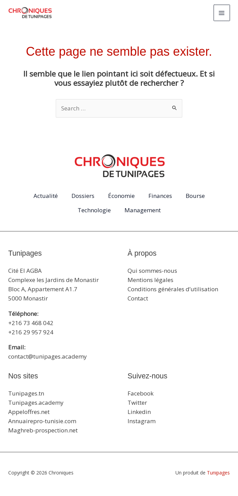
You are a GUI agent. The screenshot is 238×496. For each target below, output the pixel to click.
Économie (121, 196)
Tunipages (218, 472)
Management (142, 210)
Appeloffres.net (29, 412)
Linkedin (139, 412)
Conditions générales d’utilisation (173, 289)
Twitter (137, 402)
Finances (160, 196)
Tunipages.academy (36, 402)
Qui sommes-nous (152, 270)
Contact (138, 298)
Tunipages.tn (26, 393)
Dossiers (82, 196)
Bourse (195, 196)
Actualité (46, 196)
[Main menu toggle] (222, 13)
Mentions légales (150, 280)
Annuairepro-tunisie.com (42, 421)
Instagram (142, 421)
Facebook (141, 393)
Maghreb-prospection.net (43, 430)
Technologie (94, 210)
